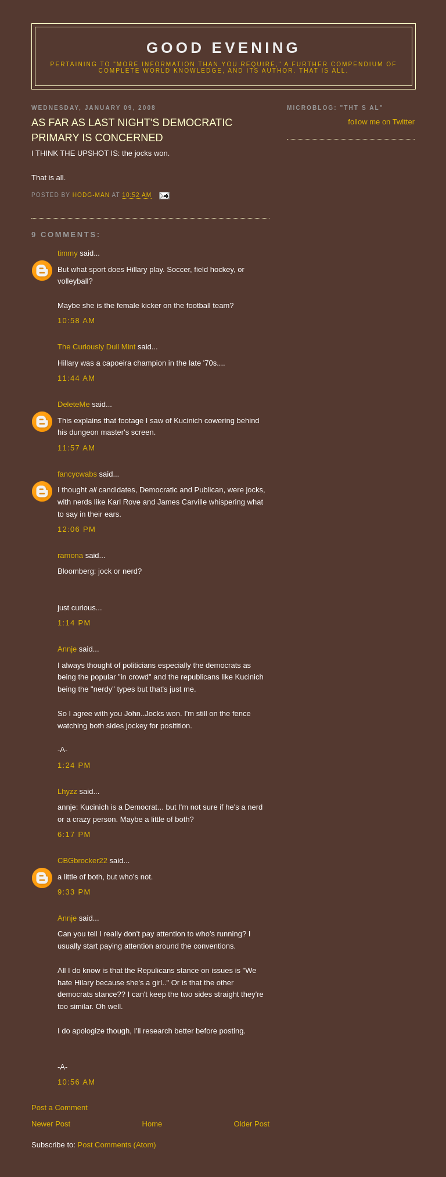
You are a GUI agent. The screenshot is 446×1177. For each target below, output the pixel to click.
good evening (223, 47)
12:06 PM (76, 529)
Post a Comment (59, 1107)
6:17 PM (74, 834)
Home (152, 1123)
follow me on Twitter (381, 121)
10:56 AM (76, 1082)
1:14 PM (74, 622)
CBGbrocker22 (82, 860)
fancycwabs (77, 474)
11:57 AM (76, 447)
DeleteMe (73, 404)
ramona (70, 555)
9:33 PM (74, 892)
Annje (67, 649)
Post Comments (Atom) (117, 1144)
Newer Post (50, 1123)
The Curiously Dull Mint (96, 346)
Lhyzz (67, 791)
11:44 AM (76, 378)
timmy (67, 253)
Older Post (251, 1123)
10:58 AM (76, 320)
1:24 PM (74, 765)
